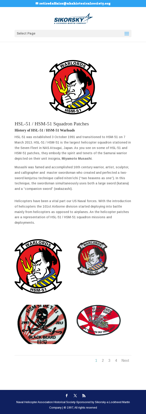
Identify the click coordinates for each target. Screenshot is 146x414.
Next (125, 360)
